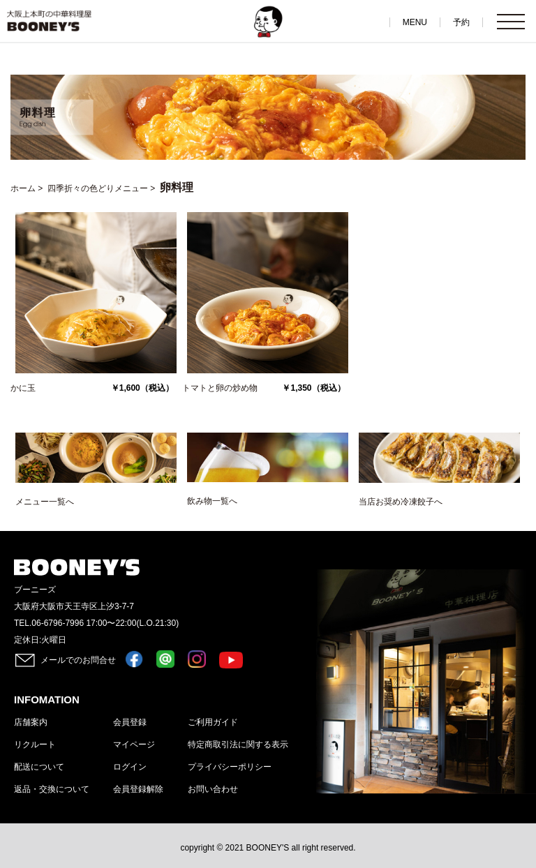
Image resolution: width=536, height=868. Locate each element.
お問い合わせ (213, 789)
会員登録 (130, 722)
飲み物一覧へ (212, 501)
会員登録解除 (138, 789)
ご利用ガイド (213, 722)
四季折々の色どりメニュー (97, 188)
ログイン (130, 767)
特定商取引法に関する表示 (238, 744)
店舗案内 (30, 722)
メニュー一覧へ (44, 502)
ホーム (23, 188)
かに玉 (23, 388)
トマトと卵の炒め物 (220, 388)
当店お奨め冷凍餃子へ (400, 502)
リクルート (35, 744)
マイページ (134, 744)
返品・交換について (51, 789)
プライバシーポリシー (229, 767)
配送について (39, 767)
